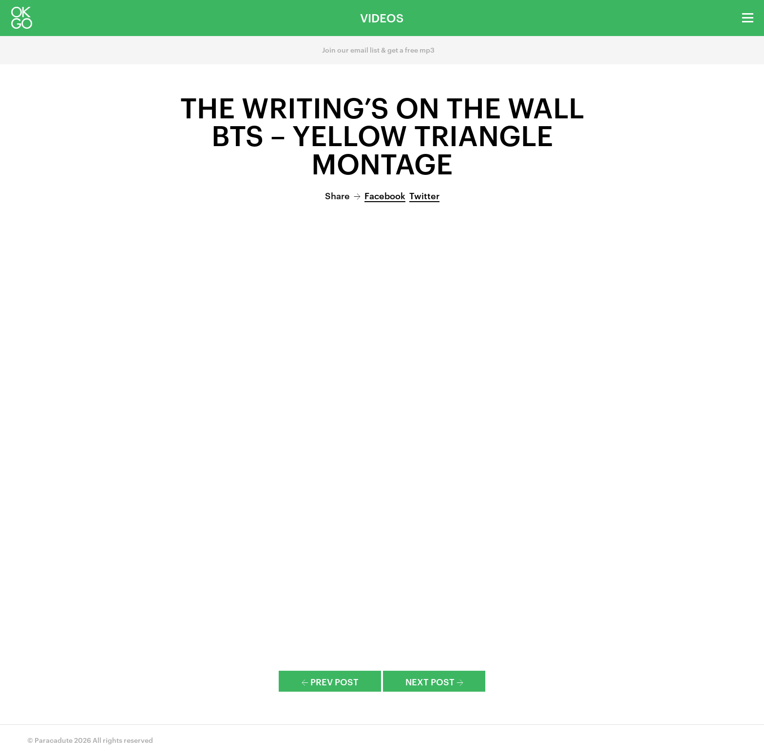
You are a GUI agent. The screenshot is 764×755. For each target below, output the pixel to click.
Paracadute (54, 739)
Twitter (424, 195)
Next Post (434, 681)
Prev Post (330, 681)
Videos (381, 17)
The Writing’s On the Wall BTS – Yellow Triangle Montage (382, 134)
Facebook (384, 195)
